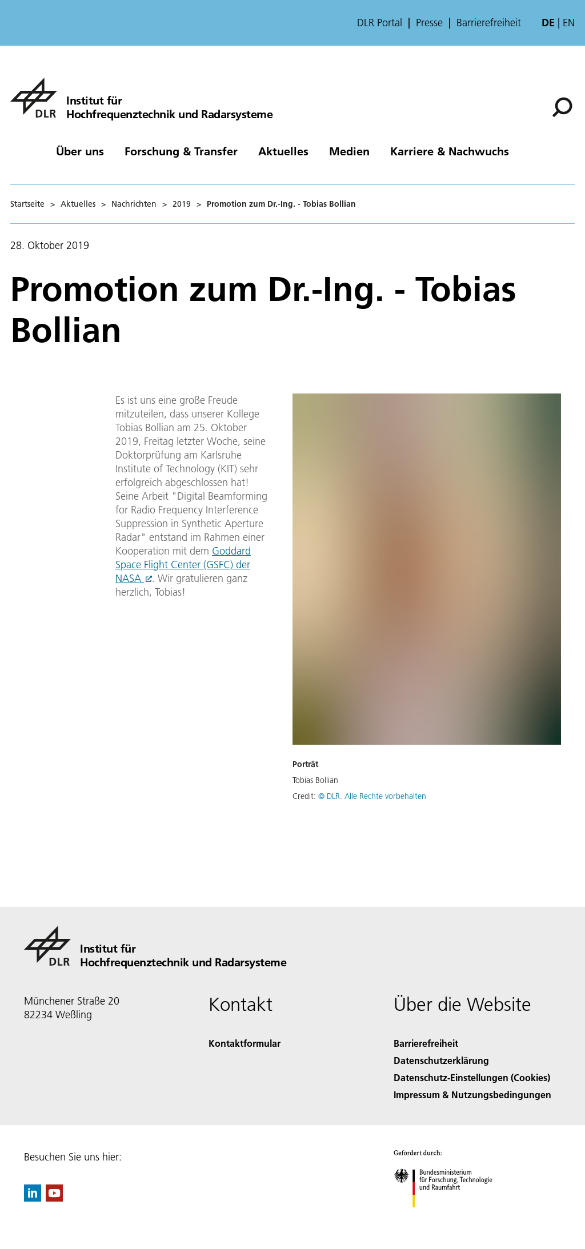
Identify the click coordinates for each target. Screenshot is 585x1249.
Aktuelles (283, 150)
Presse (429, 23)
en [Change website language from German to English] (569, 22)
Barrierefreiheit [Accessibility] (426, 1043)
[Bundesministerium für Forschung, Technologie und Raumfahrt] (449, 1217)
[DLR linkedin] (32, 1197)
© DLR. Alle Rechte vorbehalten (372, 796)
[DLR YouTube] (54, 1197)
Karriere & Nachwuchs (449, 150)
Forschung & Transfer (181, 150)
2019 (182, 204)
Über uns (80, 150)
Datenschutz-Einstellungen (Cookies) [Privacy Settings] (472, 1077)
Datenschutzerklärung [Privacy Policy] (441, 1060)
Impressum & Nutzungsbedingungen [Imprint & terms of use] (472, 1095)
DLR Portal (379, 23)
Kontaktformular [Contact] (245, 1043)
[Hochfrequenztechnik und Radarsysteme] (141, 98)
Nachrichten (134, 204)
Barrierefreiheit (488, 23)
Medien (349, 150)
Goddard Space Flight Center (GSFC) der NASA (183, 564)
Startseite (27, 204)
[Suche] (562, 107)
